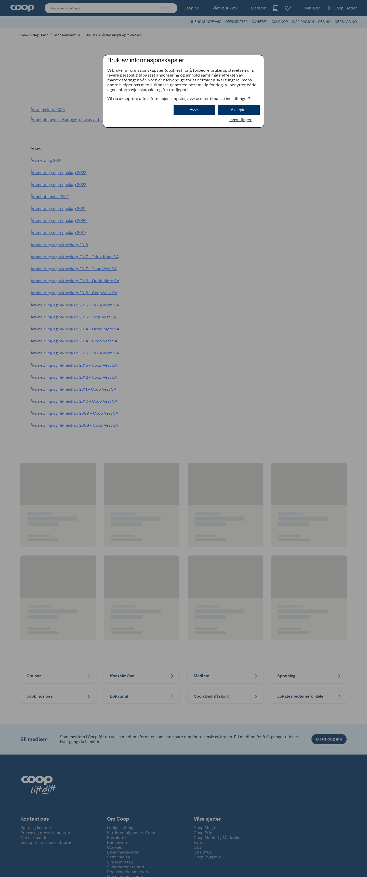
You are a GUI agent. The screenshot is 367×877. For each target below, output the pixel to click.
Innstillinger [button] (240, 119)
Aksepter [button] (239, 110)
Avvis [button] (194, 110)
